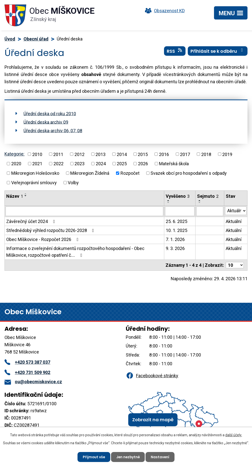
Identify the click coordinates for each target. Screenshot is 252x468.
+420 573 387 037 (27, 362)
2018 (206, 154)
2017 (185, 154)
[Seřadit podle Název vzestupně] (25, 194)
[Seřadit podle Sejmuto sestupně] (199, 203)
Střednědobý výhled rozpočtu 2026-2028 (51, 230)
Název (14, 196)
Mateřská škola (174, 163)
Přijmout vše (93, 456)
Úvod (9, 39)
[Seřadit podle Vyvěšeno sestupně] (168, 203)
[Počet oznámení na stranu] (235, 265)
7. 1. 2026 (175, 239)
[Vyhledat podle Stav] (235, 210)
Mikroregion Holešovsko (35, 173)
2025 (122, 163)
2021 (37, 163)
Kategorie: (14, 153)
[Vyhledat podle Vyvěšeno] (179, 211)
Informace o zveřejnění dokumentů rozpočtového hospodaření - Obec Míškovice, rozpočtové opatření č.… (75, 252)
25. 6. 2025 (176, 221)
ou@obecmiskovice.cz (33, 381)
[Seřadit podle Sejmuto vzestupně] (199, 201)
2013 (101, 154)
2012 (79, 154)
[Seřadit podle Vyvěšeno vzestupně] (168, 201)
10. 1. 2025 (176, 230)
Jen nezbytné (128, 456)
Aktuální (234, 221)
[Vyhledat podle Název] (84, 211)
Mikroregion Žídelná (89, 173)
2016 (164, 154)
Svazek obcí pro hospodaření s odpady (188, 173)
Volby (73, 182)
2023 (79, 163)
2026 (143, 163)
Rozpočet (130, 173)
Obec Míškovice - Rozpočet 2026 (43, 239)
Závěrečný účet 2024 (31, 221)
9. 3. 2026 (175, 248)
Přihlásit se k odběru (217, 51)
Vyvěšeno (178, 196)
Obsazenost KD (164, 10)
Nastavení (161, 456)
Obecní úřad (36, 39)
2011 (58, 154)
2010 (37, 154)
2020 (16, 163)
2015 (143, 154)
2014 (122, 154)
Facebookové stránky (152, 375)
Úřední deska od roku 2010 (50, 113)
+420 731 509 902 (27, 372)
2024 (101, 163)
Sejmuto (207, 196)
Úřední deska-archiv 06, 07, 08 (53, 130)
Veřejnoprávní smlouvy (34, 182)
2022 (59, 163)
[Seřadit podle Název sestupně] (25, 196)
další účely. (233, 435)
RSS (175, 51)
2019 (227, 154)
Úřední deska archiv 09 (46, 121)
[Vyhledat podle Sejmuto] (209, 211)
